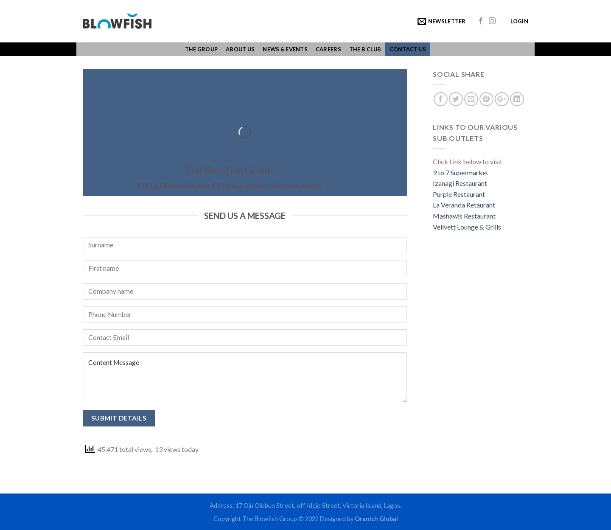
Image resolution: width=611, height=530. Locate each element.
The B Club (365, 49)
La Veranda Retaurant (464, 205)
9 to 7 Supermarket (460, 172)
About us (240, 49)
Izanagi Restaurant (460, 183)
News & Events (285, 49)
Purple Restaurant (459, 194)
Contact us (408, 49)
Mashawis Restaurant (464, 216)
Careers (328, 49)
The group (201, 49)
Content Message (245, 377)
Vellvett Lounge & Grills (467, 227)
